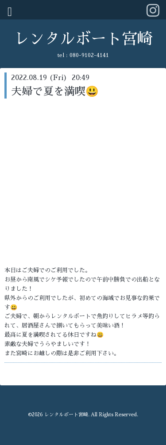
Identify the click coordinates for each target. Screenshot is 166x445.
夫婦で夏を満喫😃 (55, 91)
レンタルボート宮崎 (83, 39)
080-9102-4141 (89, 55)
